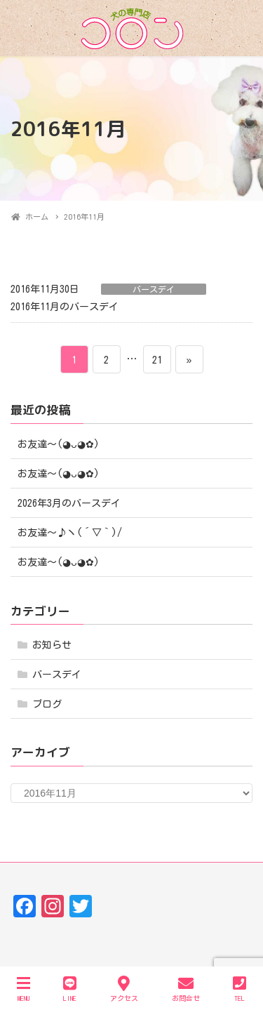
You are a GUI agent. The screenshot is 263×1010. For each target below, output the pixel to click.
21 (156, 359)
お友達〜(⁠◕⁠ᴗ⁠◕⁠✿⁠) (59, 444)
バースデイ (154, 289)
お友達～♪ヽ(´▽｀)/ (70, 533)
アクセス (124, 989)
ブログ (47, 704)
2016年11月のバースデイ (65, 307)
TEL (239, 989)
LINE (69, 989)
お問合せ (186, 989)
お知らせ (52, 645)
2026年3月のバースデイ (69, 503)
